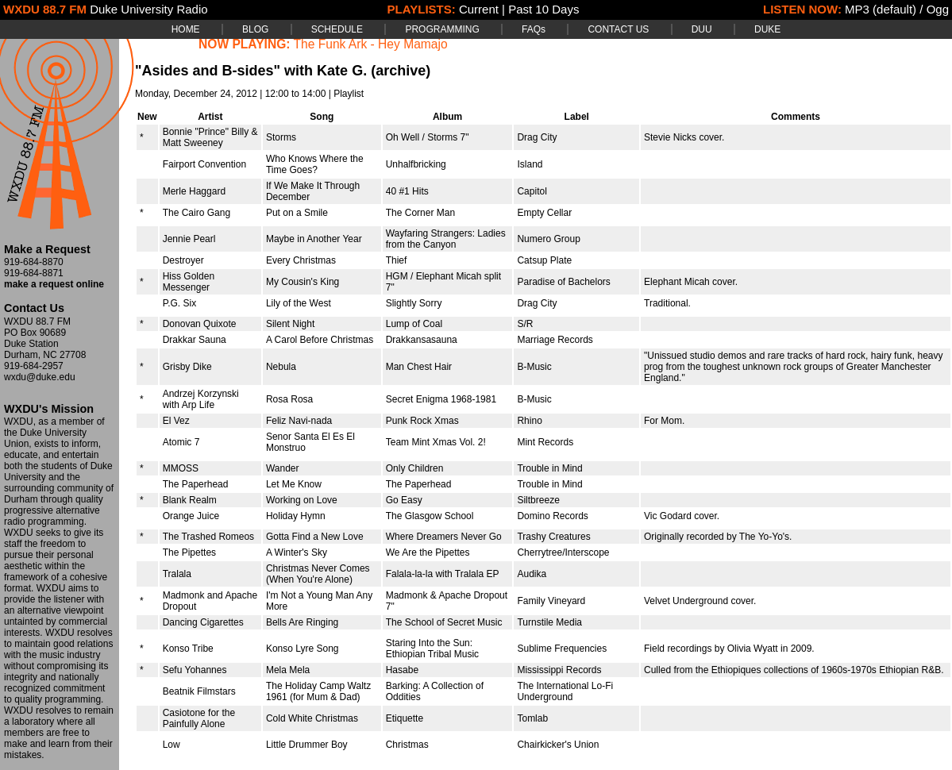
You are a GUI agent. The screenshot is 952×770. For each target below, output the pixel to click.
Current (479, 9)
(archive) (400, 71)
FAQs (533, 29)
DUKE (767, 29)
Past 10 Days (543, 9)
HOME (186, 29)
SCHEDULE (337, 29)
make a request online (54, 284)
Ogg (938, 9)
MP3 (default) (880, 9)
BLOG (255, 29)
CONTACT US (618, 29)
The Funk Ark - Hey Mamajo (371, 44)
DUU (702, 29)
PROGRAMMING (442, 29)
